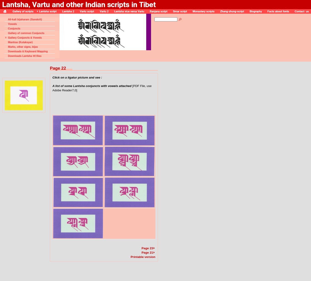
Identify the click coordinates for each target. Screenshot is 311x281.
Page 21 (148, 252)
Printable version (143, 257)
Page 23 (148, 248)
